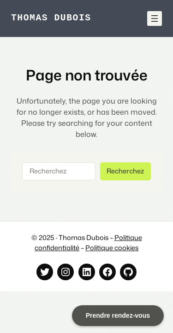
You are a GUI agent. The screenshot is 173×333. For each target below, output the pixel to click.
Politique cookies (111, 248)
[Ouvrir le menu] (154, 18)
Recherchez (125, 171)
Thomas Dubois (51, 18)
